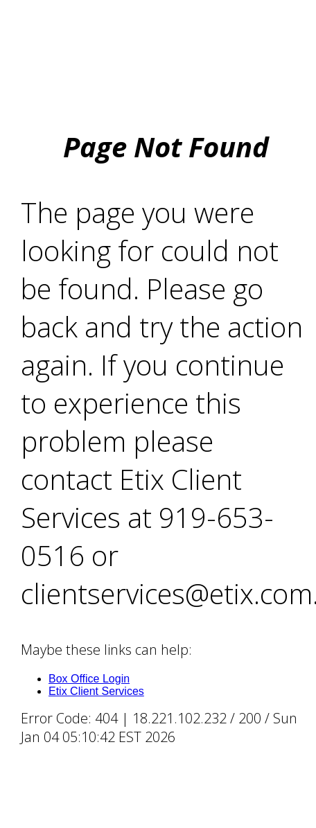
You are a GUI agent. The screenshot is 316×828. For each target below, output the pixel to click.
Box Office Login (89, 679)
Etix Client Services (96, 691)
